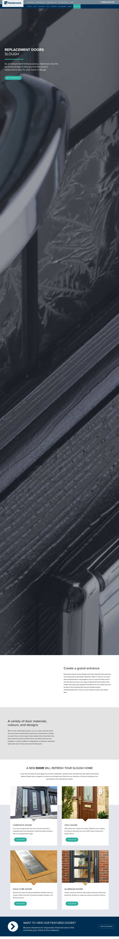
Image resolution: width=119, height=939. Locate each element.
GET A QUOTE (77, 6)
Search (72, 2)
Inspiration (54, 6)
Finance (70, 6)
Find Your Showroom (64, 2)
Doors (35, 6)
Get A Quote (31, 2)
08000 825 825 (108, 2)
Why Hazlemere (62, 6)
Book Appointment (41, 2)
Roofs (48, 6)
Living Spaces (42, 6)
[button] (13, 78)
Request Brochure (52, 2)
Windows (30, 6)
